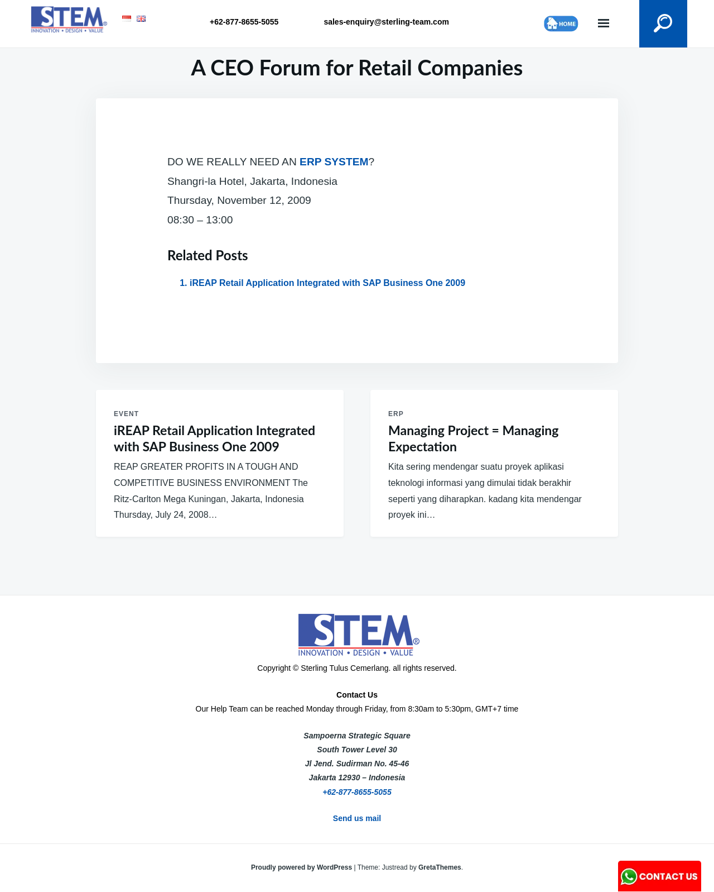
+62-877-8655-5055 (356, 792)
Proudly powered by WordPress (302, 867)
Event (126, 414)
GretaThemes (439, 867)
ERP (396, 414)
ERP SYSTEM (334, 162)
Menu (603, 23)
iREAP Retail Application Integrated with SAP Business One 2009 (327, 283)
